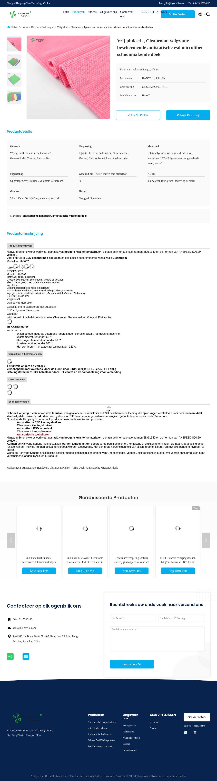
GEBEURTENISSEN (149, 12)
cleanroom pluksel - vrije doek (67, 467)
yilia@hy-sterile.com (24, 627)
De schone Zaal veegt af (42, 27)
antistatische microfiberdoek (102, 467)
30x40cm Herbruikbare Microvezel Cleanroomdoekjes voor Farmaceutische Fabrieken (39, 562)
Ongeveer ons (108, 12)
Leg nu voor (131, 664)
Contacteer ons (126, 14)
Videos (92, 12)
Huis (66, 12)
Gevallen (154, 722)
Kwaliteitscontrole (131, 738)
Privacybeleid (37, 776)
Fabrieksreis (128, 731)
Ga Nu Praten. (178, 14)
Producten (78, 12)
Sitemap (127, 744)
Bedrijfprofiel (129, 725)
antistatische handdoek (35, 467)
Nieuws (153, 728)
